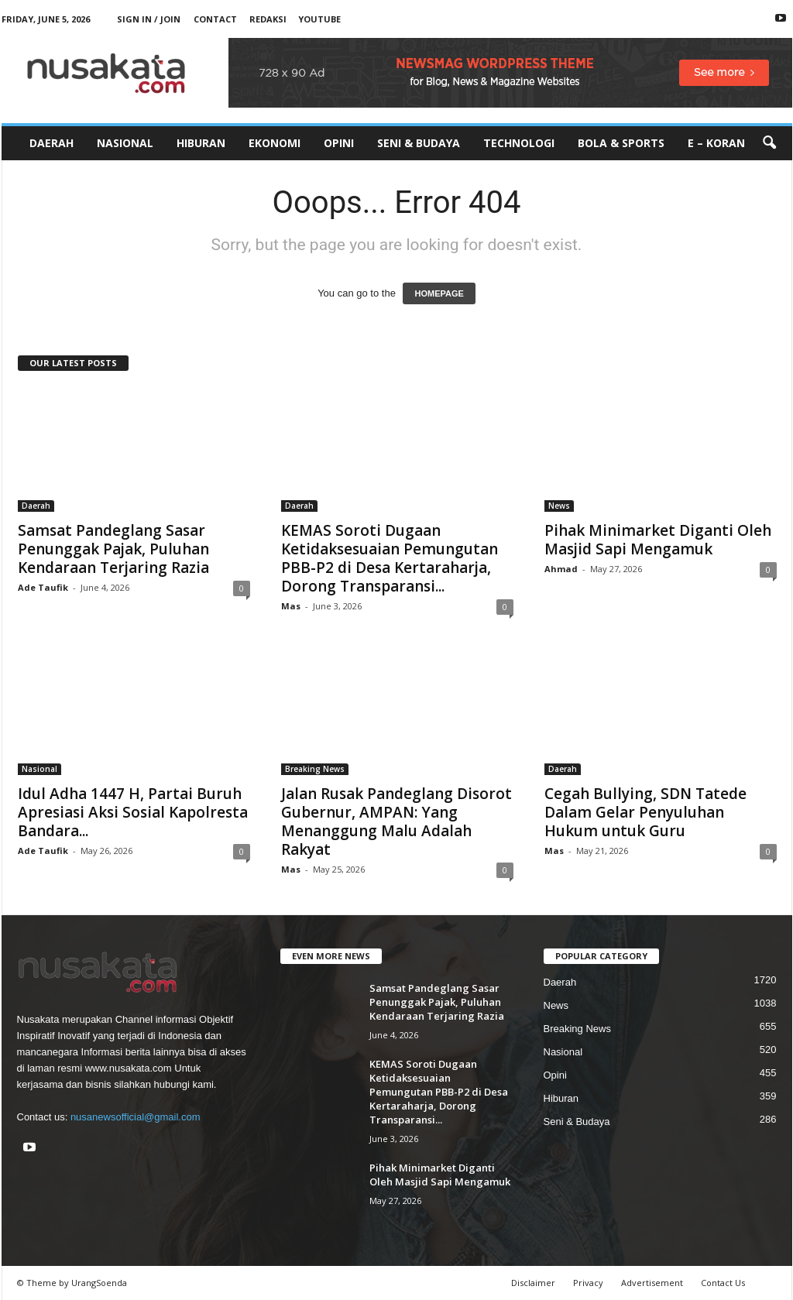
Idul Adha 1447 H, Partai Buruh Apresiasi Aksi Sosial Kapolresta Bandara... (133, 812)
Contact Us (723, 1282)
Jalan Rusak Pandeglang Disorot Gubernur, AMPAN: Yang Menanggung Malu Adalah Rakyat (396, 821)
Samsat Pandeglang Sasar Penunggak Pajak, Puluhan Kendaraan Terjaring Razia (113, 549)
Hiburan (201, 142)
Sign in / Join (148, 19)
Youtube (319, 19)
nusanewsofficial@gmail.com (135, 1117)
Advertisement (652, 1282)
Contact (215, 19)
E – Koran (716, 142)
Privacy (588, 1282)
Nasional (125, 142)
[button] (769, 143)
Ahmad (561, 569)
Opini (339, 142)
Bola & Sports (621, 142)
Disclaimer (533, 1282)
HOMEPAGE (438, 293)
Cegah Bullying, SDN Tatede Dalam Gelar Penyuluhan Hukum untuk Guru (645, 812)
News (559, 505)
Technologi (518, 142)
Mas (290, 606)
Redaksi (268, 19)
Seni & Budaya (418, 142)
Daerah (51, 142)
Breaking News (315, 768)
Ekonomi (274, 142)
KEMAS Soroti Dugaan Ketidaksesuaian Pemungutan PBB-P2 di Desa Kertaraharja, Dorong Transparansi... (389, 558)
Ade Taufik (43, 587)
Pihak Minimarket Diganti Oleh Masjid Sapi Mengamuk (657, 539)
